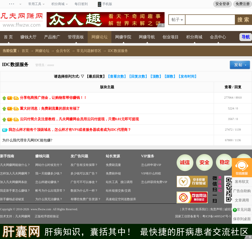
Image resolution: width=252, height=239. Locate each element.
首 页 (8, 37)
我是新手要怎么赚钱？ (15, 190)
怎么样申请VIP (151, 165)
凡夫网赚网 (22, 216)
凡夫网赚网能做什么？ (15, 165)
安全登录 (222, 4)
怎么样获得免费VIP (154, 182)
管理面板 (76, 37)
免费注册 (243, 4)
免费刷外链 (113, 173)
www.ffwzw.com (41, 209)
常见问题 (242, 210)
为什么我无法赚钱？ (48, 199)
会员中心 (218, 37)
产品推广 (52, 37)
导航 (246, 37)
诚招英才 (230, 209)
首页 (25, 51)
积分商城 (194, 37)
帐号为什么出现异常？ (50, 190)
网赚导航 (147, 37)
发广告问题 (79, 156)
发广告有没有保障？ (84, 165)
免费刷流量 (113, 165)
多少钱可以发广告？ (84, 173)
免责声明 (216, 209)
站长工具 (112, 182)
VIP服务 (147, 156)
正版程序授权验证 (47, 216)
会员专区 (63, 51)
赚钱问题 (42, 156)
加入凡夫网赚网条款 (13, 182)
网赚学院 (123, 37)
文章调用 (242, 200)
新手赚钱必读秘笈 (12, 199)
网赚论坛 (99, 37)
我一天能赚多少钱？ (48, 173)
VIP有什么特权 (151, 173)
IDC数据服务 (118, 51)
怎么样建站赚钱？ (47, 182)
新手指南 (7, 156)
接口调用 (126, 182)
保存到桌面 (242, 219)
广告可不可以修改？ (84, 182)
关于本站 (188, 209)
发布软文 (242, 182)
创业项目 (171, 37)
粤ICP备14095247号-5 (216, 216)
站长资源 (113, 156)
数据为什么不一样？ (84, 190)
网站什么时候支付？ (48, 165)
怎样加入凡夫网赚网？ (15, 173)
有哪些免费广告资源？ (86, 199)
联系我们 (202, 209)
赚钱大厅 (28, 37)
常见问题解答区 (89, 51)
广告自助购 (242, 191)
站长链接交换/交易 (118, 190)
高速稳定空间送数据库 (121, 199)
